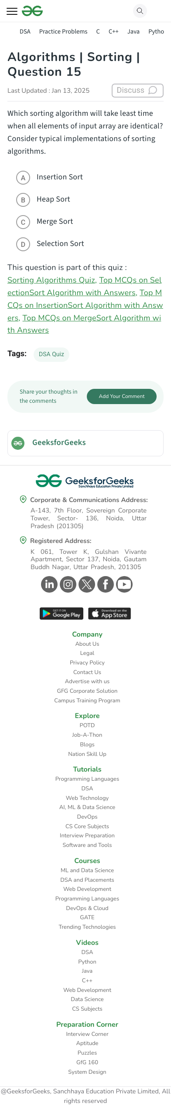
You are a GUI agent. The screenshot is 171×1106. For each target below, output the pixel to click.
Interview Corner (87, 1034)
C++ (114, 31)
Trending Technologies (87, 927)
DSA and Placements (87, 880)
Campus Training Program (87, 701)
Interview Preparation (87, 836)
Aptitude (87, 1043)
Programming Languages (87, 779)
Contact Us (87, 672)
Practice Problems (63, 31)
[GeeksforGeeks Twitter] (85, 584)
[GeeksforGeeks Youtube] (123, 584)
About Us (87, 644)
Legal (87, 653)
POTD (87, 725)
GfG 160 (87, 1062)
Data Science (87, 999)
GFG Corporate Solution (87, 691)
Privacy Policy (87, 663)
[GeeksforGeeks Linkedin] (48, 584)
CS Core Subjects (87, 826)
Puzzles (87, 1053)
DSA (25, 31)
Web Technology (87, 798)
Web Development (87, 889)
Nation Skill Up (87, 754)
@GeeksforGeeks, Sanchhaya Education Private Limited (80, 1091)
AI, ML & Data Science (87, 807)
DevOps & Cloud (87, 908)
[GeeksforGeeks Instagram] (67, 584)
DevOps (87, 817)
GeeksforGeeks (59, 442)
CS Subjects (87, 1009)
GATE (87, 917)
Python (158, 31)
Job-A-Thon (87, 735)
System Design (87, 1072)
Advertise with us (87, 681)
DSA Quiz (51, 354)
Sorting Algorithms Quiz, (52, 280)
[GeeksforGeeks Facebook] (104, 584)
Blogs (87, 745)
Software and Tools (87, 845)
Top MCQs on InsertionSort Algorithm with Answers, (85, 306)
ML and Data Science (87, 870)
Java (133, 31)
